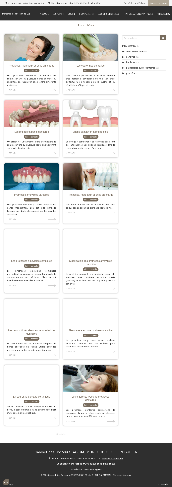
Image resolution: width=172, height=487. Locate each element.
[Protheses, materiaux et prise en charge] (90, 176)
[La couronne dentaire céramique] (31, 378)
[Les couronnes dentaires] (90, 47)
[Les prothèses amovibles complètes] (31, 243)
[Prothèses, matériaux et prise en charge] (31, 47)
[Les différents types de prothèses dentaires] (90, 378)
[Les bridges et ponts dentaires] (31, 113)
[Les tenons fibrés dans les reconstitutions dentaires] (31, 312)
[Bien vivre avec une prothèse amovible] (90, 312)
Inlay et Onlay (129, 45)
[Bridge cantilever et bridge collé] (90, 113)
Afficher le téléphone (137, 3)
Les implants (128, 62)
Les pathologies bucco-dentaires (138, 67)
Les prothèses (129, 73)
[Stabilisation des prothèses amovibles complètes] (90, 243)
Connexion (163, 484)
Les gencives (128, 56)
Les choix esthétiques (133, 51)
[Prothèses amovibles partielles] (31, 176)
